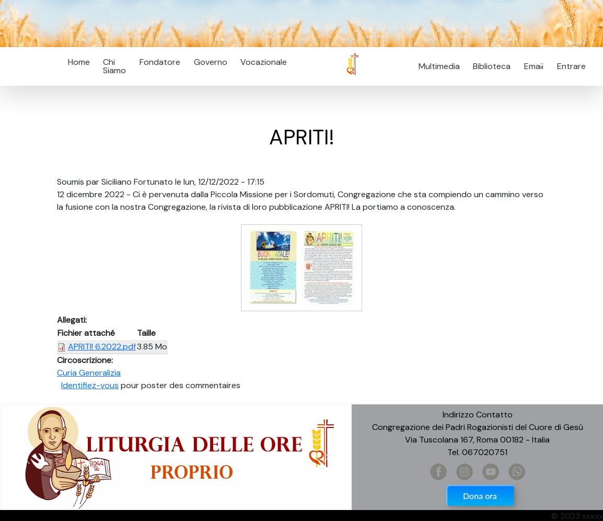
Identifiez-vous (90, 385)
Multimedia (439, 66)
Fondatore (160, 61)
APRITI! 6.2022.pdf (102, 346)
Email (530, 66)
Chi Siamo (114, 66)
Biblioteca (492, 66)
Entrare (571, 66)
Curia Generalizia (89, 372)
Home (79, 61)
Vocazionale (263, 61)
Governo (210, 61)
